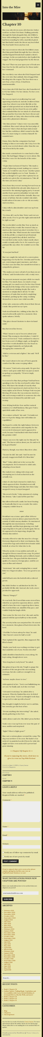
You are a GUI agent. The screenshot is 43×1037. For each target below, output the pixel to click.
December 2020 (9, 912)
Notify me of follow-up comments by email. (21, 852)
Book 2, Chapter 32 (10, 998)
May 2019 (7, 946)
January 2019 (8, 953)
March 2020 (8, 927)
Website (5, 844)
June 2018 (7, 966)
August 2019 (8, 940)
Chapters (12, 767)
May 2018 (7, 968)
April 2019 (7, 948)
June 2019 (7, 944)
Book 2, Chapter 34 (10, 989)
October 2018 (8, 959)
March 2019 (8, 949)
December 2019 (9, 933)
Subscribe (8, 899)
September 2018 (9, 960)
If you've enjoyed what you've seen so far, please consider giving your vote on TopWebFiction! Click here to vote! (18, 871)
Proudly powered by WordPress (13, 1033)
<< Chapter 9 (15, 751)
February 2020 (9, 929)
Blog (5, 1011)
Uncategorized (9, 1014)
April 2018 (7, 970)
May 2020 (7, 925)
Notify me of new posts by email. (17, 857)
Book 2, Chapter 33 (10, 997)
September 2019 (9, 938)
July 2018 (7, 964)
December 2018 (9, 955)
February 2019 (9, 951)
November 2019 (9, 935)
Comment (7, 800)
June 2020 (7, 923)
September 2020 (10, 918)
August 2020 (8, 920)
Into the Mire (11, 7)
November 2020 (9, 914)
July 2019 (7, 942)
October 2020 (9, 916)
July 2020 (7, 922)
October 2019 (8, 936)
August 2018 (8, 962)
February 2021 (9, 910)
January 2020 (8, 931)
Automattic (6, 1035)
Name (5, 826)
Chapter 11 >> (27, 751)
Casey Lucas (24, 765)
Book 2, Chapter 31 (10, 1000)
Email (5, 835)
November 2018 (9, 957)
